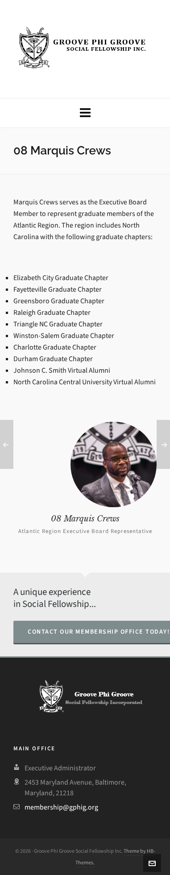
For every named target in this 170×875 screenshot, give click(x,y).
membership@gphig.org (61, 807)
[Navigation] (85, 112)
